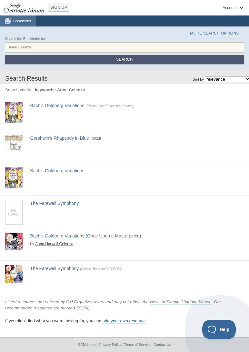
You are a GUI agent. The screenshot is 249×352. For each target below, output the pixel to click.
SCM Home (87, 345)
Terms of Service (137, 345)
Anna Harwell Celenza (54, 244)
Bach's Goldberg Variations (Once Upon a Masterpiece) (85, 235)
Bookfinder (22, 21)
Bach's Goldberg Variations (57, 105)
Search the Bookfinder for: (25, 39)
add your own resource (124, 320)
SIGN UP (58, 7)
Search (124, 59)
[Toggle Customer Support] (219, 329)
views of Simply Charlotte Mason (181, 301)
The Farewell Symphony (54, 203)
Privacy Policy (110, 345)
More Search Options (214, 33)
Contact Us (162, 345)
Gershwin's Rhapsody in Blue (59, 138)
